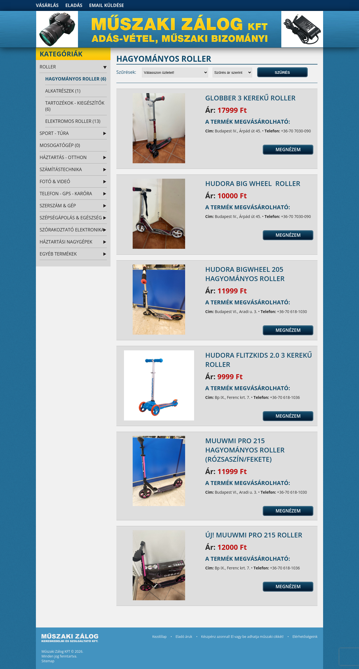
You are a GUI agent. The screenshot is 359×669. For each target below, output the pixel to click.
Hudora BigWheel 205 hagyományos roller (245, 274)
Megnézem (288, 149)
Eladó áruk (184, 636)
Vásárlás (47, 5)
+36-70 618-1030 (292, 311)
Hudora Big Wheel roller (252, 183)
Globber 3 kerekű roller (250, 97)
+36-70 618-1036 (285, 397)
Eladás (73, 5)
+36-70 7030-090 (296, 131)
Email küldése (106, 5)
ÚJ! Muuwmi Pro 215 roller (253, 534)
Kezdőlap (159, 636)
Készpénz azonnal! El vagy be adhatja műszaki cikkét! (242, 636)
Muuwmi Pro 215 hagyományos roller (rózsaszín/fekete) (245, 450)
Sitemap (48, 661)
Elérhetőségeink (305, 636)
